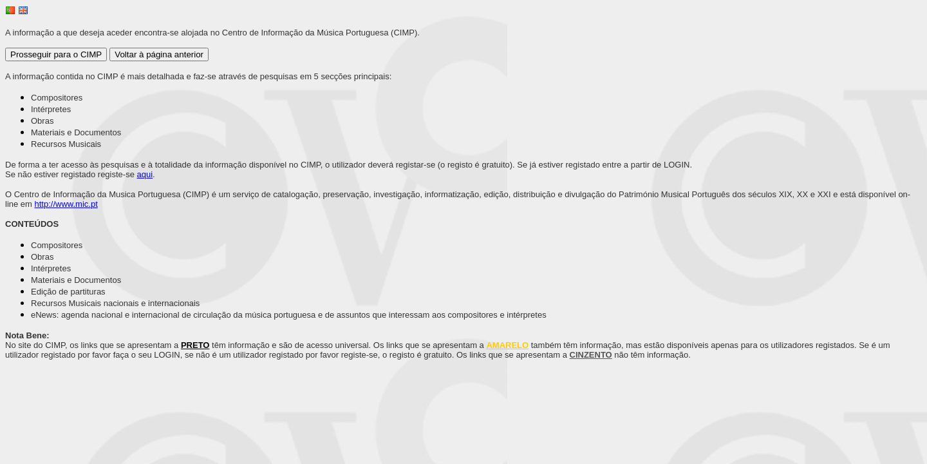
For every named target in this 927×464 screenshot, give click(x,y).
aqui (145, 174)
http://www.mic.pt (66, 204)
